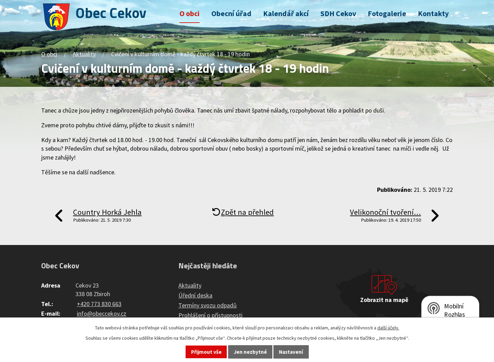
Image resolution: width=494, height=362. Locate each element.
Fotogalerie (387, 13)
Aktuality (84, 54)
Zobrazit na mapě (384, 300)
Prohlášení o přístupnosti (210, 315)
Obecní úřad (231, 13)
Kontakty (433, 13)
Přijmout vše (206, 352)
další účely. (388, 328)
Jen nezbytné (250, 352)
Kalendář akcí (286, 13)
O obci (189, 13)
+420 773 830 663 (99, 304)
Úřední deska (195, 295)
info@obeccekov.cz (101, 313)
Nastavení (291, 352)
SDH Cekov (338, 13)
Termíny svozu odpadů (207, 305)
